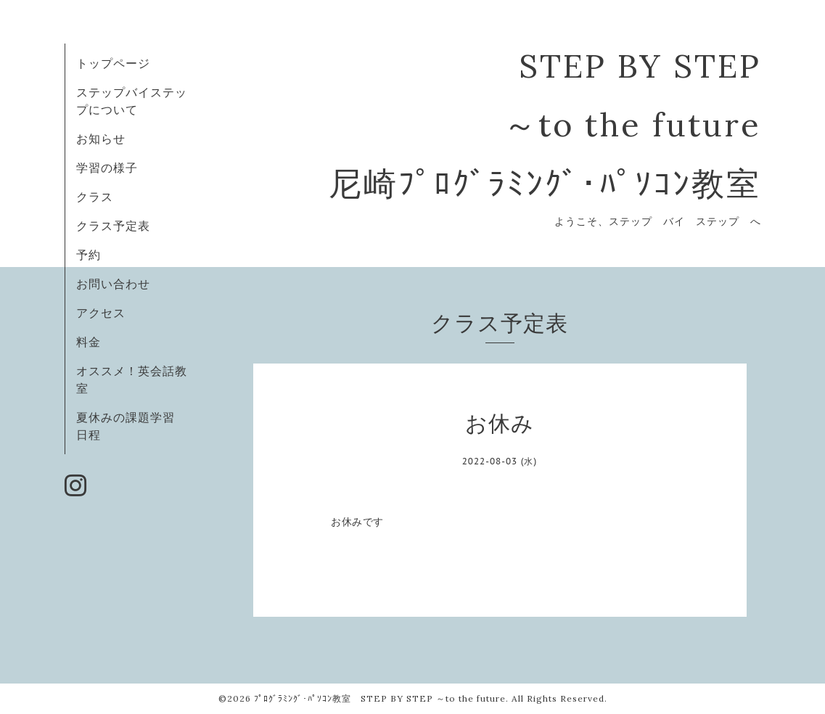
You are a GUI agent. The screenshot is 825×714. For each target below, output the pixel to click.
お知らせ (101, 138)
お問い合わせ (113, 283)
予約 (88, 254)
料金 (88, 342)
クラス (94, 196)
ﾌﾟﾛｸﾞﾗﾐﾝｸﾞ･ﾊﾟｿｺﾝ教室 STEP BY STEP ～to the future (380, 698)
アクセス (101, 312)
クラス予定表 (113, 225)
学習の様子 (107, 167)
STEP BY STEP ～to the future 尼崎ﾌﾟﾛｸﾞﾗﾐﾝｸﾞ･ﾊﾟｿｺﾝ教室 (545, 124)
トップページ (113, 63)
